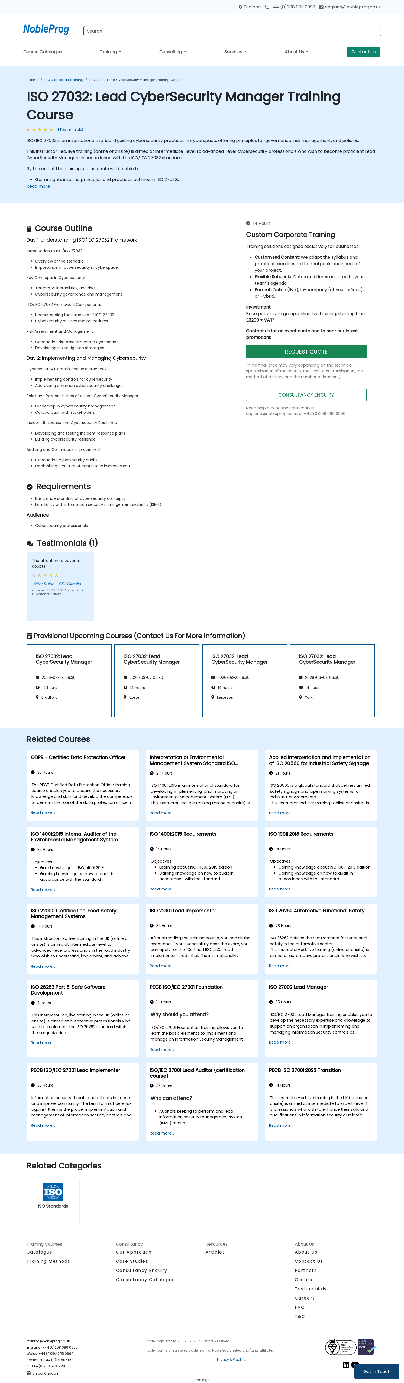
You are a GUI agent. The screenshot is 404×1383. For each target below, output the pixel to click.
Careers (305, 1298)
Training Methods (48, 1261)
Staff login (202, 1380)
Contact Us (363, 52)
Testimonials (311, 1289)
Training (109, 52)
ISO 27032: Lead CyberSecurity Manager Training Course (135, 79)
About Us (295, 52)
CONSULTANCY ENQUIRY (306, 394)
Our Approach (134, 1252)
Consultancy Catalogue (145, 1280)
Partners (306, 1270)
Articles (215, 1252)
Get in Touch (376, 1371)
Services (233, 52)
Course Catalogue (42, 52)
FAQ (300, 1307)
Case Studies (132, 1261)
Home (33, 79)
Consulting (171, 52)
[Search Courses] (232, 31)
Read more (38, 186)
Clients (303, 1280)
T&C (300, 1316)
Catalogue (40, 1252)
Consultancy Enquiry (141, 1270)
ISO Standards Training (63, 79)
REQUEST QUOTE (306, 351)
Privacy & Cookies (231, 1359)
